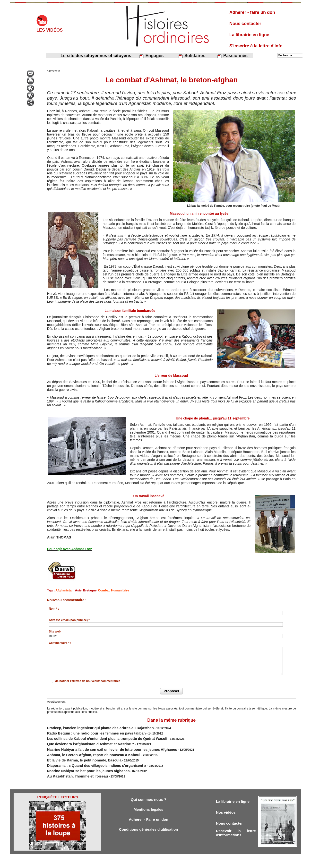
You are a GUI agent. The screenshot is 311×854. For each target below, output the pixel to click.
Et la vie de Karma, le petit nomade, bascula (77, 752)
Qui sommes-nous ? (148, 788)
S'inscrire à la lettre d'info (256, 45)
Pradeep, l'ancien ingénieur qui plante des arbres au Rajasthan (90, 726)
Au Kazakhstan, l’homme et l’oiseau (72, 765)
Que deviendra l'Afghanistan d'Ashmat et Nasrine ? (82, 739)
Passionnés (232, 55)
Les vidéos (49, 30)
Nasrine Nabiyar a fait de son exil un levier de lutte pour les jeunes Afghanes (100, 743)
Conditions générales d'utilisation (148, 820)
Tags (164, 848)
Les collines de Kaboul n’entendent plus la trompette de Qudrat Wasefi (96, 735)
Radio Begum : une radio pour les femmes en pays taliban (87, 730)
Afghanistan (63, 590)
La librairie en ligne (249, 34)
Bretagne (85, 590)
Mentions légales (148, 799)
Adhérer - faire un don (252, 12)
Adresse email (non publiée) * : (70, 619)
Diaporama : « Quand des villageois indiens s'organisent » (87, 757)
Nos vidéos (227, 802)
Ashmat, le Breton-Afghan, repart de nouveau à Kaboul (85, 748)
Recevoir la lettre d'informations (236, 824)
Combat (97, 590)
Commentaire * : (60, 642)
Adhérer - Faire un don (148, 810)
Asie (75, 590)
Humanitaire (111, 590)
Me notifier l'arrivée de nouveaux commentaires (87, 680)
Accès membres (130, 848)
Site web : (55, 630)
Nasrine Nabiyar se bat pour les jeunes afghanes (80, 761)
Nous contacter (245, 23)
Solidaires (191, 55)
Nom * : (54, 608)
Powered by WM (180, 848)
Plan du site (151, 848)
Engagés (151, 55)
